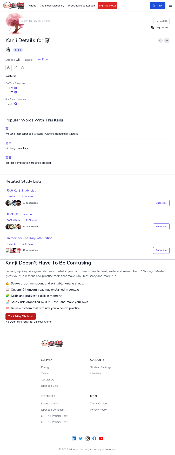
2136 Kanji (27, 196)
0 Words (11, 196)
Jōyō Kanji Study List (21, 190)
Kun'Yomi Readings (15, 99)
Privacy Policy (98, 410)
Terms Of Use (98, 403)
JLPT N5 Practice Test (54, 422)
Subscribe (161, 203)
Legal (93, 396)
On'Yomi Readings (15, 83)
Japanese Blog (49, 386)
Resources (48, 396)
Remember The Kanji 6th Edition (29, 238)
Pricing (32, 6)
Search (161, 21)
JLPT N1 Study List (20, 214)
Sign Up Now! (107, 6)
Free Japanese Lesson (81, 6)
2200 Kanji (27, 244)
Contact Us (47, 380)
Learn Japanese (50, 403)
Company (47, 360)
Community (97, 360)
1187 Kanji (31, 220)
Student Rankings (100, 367)
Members (96, 373)
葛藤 (8, 158)
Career (45, 373)
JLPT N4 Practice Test (54, 416)
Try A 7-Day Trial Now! (20, 316)
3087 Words (13, 220)
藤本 (8, 143)
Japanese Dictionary (52, 6)
